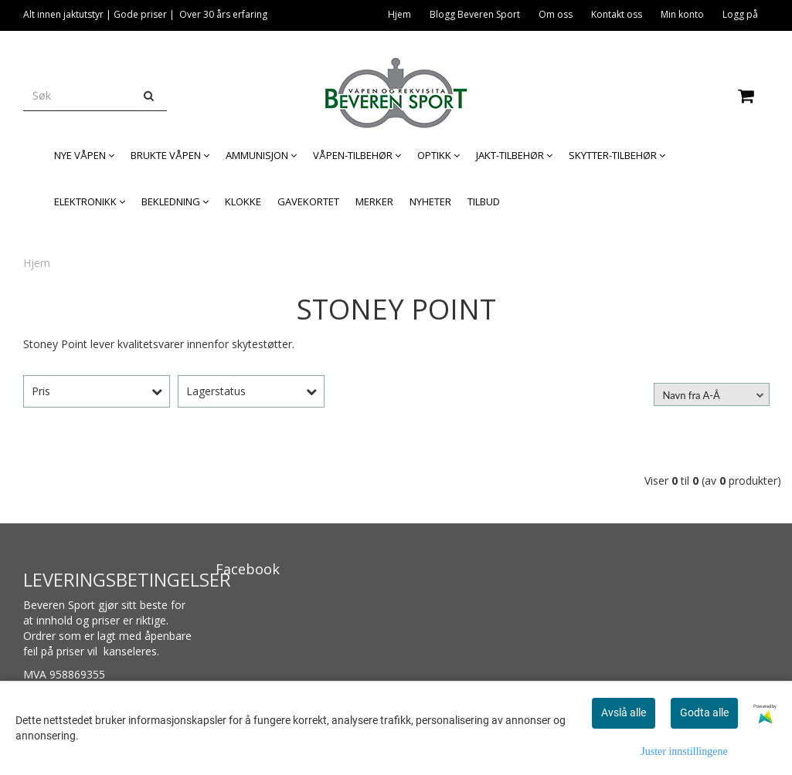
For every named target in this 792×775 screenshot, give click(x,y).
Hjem (399, 14)
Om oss (556, 14)
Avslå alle (623, 712)
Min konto (682, 14)
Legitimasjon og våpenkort (699, 42)
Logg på (740, 14)
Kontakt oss (616, 14)
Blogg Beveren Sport (475, 14)
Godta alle (704, 712)
